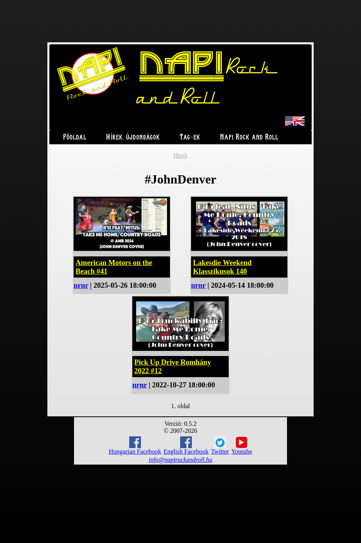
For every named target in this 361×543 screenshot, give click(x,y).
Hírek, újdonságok (133, 137)
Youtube (242, 445)
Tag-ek (190, 137)
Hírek (180, 155)
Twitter (220, 445)
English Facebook (186, 445)
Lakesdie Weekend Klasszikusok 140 (222, 266)
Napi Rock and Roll (249, 137)
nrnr (81, 285)
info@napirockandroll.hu (180, 459)
